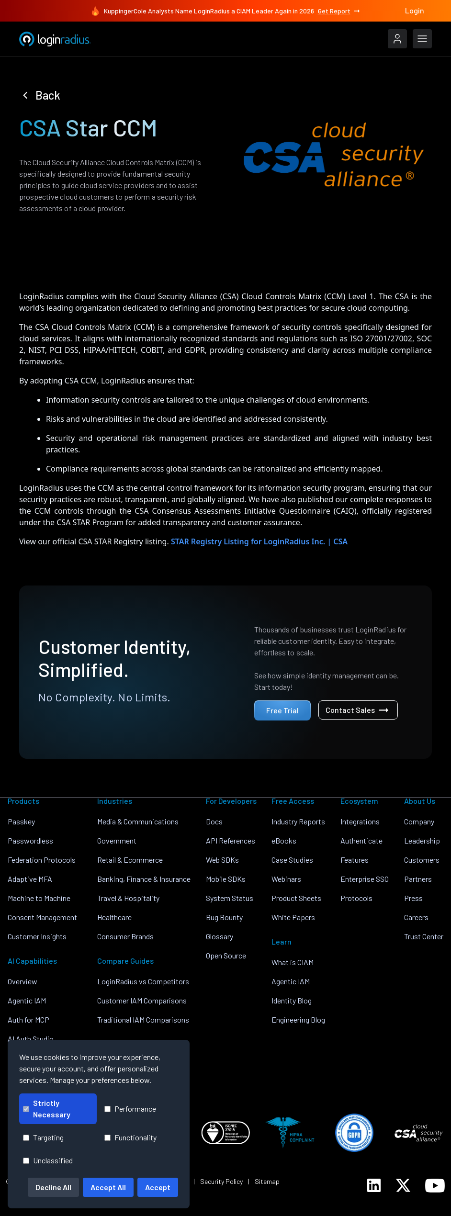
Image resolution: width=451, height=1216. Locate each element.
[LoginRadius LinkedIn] (374, 1185)
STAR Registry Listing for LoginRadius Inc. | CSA (259, 541)
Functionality (130, 1137)
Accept (157, 1187)
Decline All (53, 1187)
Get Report (339, 11)
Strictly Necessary (46, 1108)
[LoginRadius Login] (397, 38)
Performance (130, 1108)
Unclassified (48, 1160)
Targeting (43, 1137)
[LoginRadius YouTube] (435, 1185)
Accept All (108, 1187)
